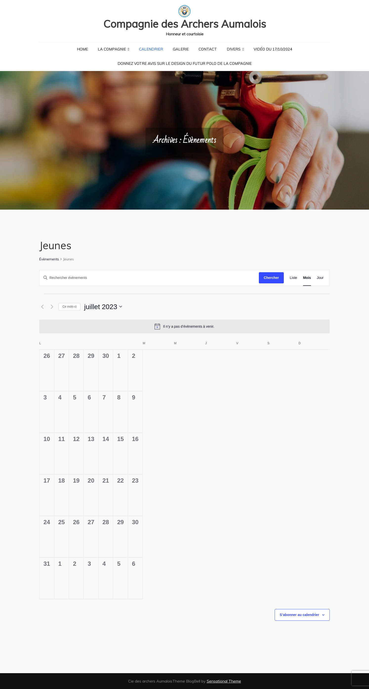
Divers (234, 49)
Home (82, 49)
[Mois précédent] (42, 307)
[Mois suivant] (52, 307)
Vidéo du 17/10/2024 (273, 49)
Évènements (49, 259)
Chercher (271, 278)
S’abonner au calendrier (299, 615)
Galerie (181, 49)
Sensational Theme (224, 681)
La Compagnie (112, 49)
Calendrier (151, 49)
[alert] (184, 326)
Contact (208, 49)
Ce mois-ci (69, 306)
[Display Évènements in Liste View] (293, 278)
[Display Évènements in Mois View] (307, 278)
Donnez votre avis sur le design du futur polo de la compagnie (185, 63)
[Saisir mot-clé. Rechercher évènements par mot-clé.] (149, 278)
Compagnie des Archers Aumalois (184, 23)
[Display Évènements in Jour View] (320, 278)
